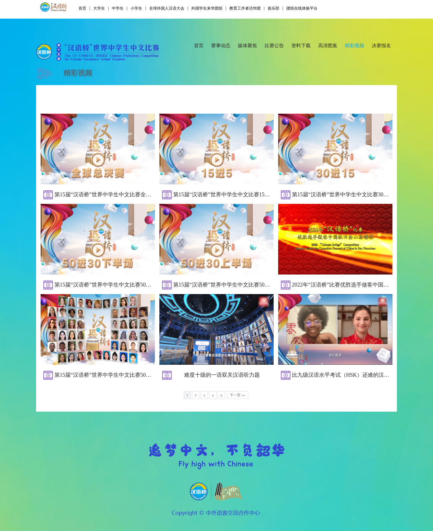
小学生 (136, 8)
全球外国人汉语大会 (166, 8)
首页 (82, 8)
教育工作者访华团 (245, 8)
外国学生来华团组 (207, 8)
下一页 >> (237, 395)
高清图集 (327, 45)
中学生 (118, 8)
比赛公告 (274, 45)
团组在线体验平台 (302, 8)
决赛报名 (381, 45)
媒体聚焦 (247, 45)
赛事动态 (220, 45)
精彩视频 (354, 45)
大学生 (99, 8)
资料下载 (301, 45)
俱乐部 (273, 8)
